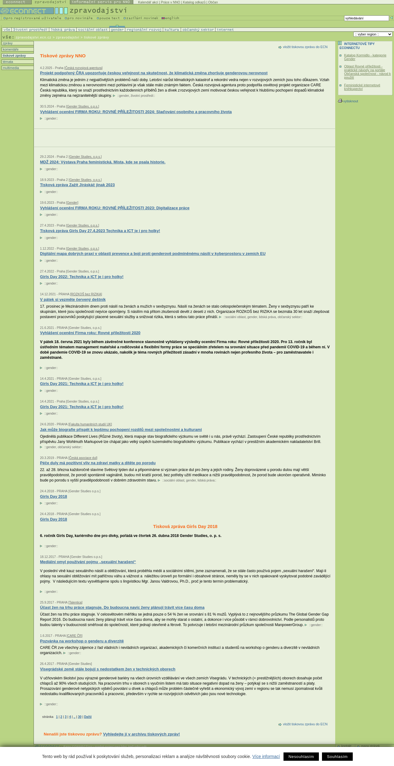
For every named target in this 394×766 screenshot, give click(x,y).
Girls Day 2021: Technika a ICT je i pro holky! (81, 383)
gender (124, 95)
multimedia (10, 68)
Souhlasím (337, 756)
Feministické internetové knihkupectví (362, 87)
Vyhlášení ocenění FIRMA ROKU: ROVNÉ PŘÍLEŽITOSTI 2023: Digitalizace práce (115, 208)
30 (79, 717)
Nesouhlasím (301, 756)
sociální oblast (236, 317)
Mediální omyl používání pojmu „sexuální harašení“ (88, 561)
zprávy (7, 43)
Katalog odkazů (194, 2)
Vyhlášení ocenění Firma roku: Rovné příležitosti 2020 (90, 332)
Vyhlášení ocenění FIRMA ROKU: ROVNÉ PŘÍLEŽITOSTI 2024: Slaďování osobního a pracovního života (136, 111)
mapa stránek (370, 746)
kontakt (346, 746)
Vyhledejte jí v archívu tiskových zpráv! (141, 734)
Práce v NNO (170, 2)
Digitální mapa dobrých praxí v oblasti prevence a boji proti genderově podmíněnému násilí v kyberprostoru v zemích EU (153, 253)
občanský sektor (289, 317)
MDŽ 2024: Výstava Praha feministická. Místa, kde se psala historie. (102, 162)
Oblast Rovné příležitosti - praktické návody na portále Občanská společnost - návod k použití (367, 71)
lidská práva (267, 317)
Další (87, 717)
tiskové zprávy (14, 55)
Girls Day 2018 (53, 519)
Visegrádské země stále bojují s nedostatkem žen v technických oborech (107, 669)
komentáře (10, 49)
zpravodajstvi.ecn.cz (33, 37)
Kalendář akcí (148, 2)
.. (74, 717)
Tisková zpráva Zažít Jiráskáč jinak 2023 (77, 184)
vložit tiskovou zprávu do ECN (305, 47)
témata (7, 61)
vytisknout (348, 101)
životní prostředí (142, 95)
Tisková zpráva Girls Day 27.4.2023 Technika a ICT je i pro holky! (100, 230)
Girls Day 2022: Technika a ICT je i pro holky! (81, 276)
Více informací (266, 756)
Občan (213, 2)
